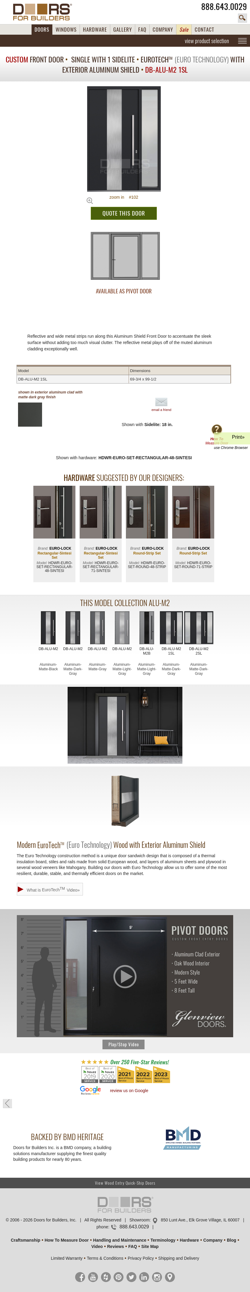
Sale (183, 29)
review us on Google (129, 1090)
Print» (231, 439)
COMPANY (163, 29)
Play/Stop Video (123, 1044)
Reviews (115, 1246)
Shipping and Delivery (178, 1258)
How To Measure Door (67, 1240)
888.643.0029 (224, 6)
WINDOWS (66, 29)
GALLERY (122, 29)
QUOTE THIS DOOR (123, 213)
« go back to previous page (7, 1103)
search (242, 18)
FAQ (142, 29)
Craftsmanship (25, 1240)
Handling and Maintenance (119, 1240)
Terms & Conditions (105, 1258)
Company (213, 1240)
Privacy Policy (141, 1258)
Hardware (189, 1240)
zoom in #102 (123, 197)
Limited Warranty (66, 1258)
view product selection (207, 41)
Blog (231, 1240)
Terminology (163, 1240)
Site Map (150, 1246)
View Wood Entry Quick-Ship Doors (125, 1183)
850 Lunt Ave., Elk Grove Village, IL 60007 (200, 1220)
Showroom (140, 1220)
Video (97, 1246)
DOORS (42, 29)
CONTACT (204, 29)
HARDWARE (95, 29)
